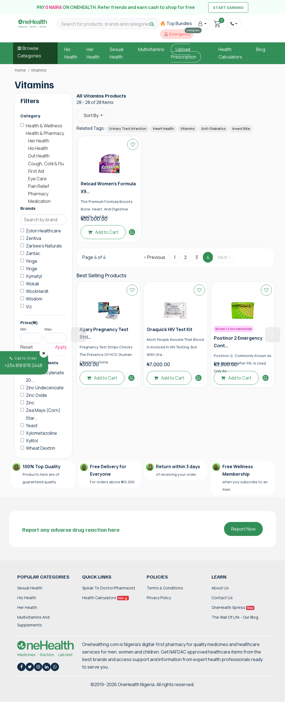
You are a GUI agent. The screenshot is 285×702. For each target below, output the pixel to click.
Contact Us (222, 597)
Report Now (243, 529)
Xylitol (32, 441)
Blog (260, 49)
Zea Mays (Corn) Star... (43, 414)
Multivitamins (151, 49)
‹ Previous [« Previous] (154, 257)
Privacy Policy (159, 597)
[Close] (44, 353)
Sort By (91, 115)
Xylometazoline (41, 433)
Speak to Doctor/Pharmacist (108, 588)
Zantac (33, 253)
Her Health (27, 607)
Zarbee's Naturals (44, 246)
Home (20, 70)
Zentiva (33, 238)
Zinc (30, 403)
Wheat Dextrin (40, 448)
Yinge (31, 261)
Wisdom (34, 299)
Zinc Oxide (36, 395)
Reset (26, 347)
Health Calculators (105, 597)
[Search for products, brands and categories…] (108, 24)
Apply (61, 347)
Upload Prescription (183, 53)
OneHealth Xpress (233, 607)
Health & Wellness (44, 126)
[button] (202, 23)
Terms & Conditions (165, 588)
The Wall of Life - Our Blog (235, 617)
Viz (29, 306)
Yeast (32, 425)
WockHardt (37, 291)
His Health (26, 597)
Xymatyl (34, 276)
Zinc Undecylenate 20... (45, 376)
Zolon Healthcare (43, 231)
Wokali (32, 284)
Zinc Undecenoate (45, 388)
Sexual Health (29, 588)
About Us (220, 588)
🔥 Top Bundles (176, 23)
